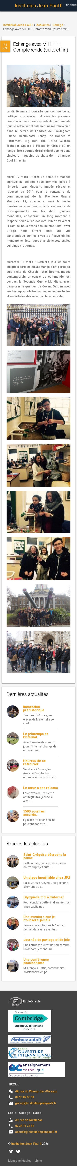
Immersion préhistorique (33, 708)
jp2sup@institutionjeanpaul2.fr (35, 1103)
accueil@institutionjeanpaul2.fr (36, 1131)
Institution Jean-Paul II (26, 1143)
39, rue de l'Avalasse (29, 1120)
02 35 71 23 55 (24, 1126)
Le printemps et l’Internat (35, 735)
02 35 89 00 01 (24, 1097)
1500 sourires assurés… (34, 813)
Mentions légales (19, 1160)
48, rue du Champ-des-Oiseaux (36, 1091)
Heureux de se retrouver (34, 762)
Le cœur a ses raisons (40, 788)
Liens (38, 1160)
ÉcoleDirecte (24, 1001)
